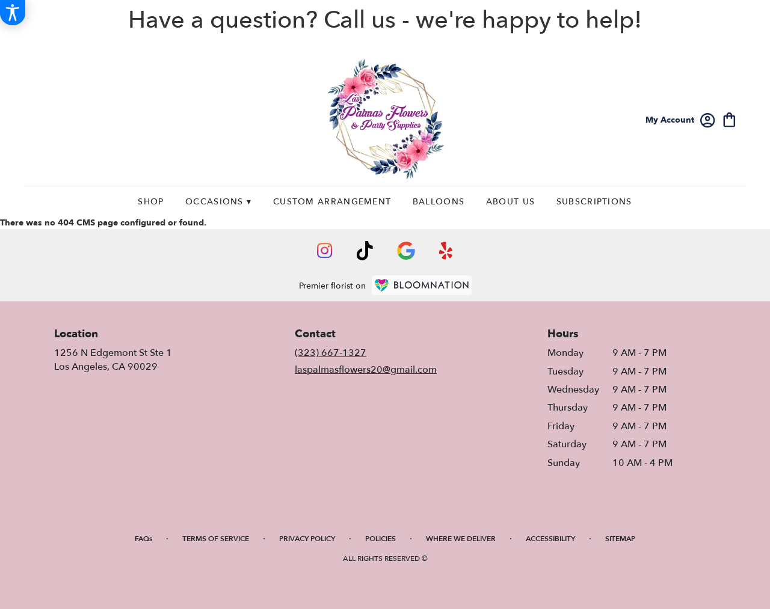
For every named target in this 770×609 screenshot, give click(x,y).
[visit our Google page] (406, 251)
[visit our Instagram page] (325, 251)
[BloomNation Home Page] (422, 285)
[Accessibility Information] (12, 12)
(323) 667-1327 (330, 353)
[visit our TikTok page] (365, 250)
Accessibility (550, 538)
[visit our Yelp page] (446, 251)
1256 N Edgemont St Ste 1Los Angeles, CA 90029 (113, 359)
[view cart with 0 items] (729, 118)
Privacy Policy (307, 538)
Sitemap (620, 538)
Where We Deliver (461, 538)
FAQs (143, 538)
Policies (380, 538)
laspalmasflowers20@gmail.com (366, 369)
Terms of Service (215, 538)
